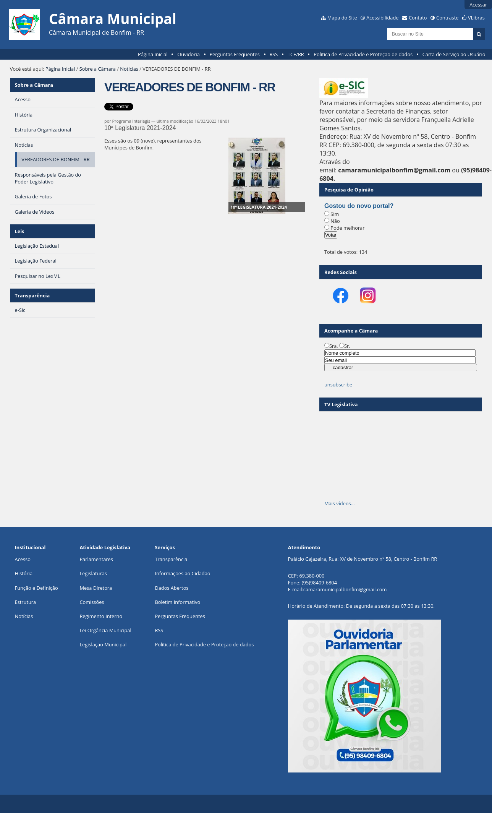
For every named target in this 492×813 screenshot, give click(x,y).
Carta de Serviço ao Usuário (454, 54)
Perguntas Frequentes (234, 54)
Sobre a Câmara (97, 68)
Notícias (129, 68)
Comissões (91, 602)
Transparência (32, 295)
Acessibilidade (382, 17)
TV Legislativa (341, 404)
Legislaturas (93, 573)
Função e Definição (36, 587)
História (24, 573)
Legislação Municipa (102, 644)
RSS (273, 54)
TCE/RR (296, 54)
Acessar (478, 4)
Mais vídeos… (339, 503)
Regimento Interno (100, 616)
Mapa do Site (342, 17)
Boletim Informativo (177, 602)
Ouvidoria (188, 54)
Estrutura (25, 602)
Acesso (23, 559)
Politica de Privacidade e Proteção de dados (363, 54)
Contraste (447, 17)
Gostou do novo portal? (358, 206)
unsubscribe (338, 384)
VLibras (476, 17)
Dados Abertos (171, 587)
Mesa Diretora (95, 587)
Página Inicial (153, 54)
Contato (418, 17)
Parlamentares (96, 559)
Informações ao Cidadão (182, 573)
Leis (19, 231)
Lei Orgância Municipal (105, 630)
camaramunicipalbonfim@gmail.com (345, 589)
